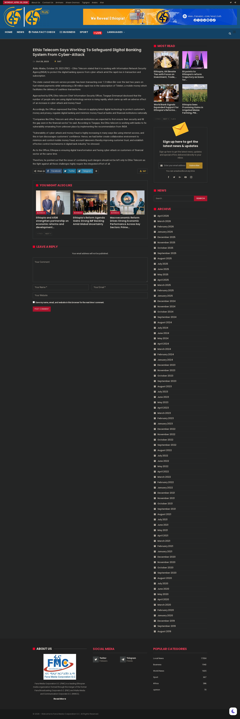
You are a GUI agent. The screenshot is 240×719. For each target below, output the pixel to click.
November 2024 (166, 306)
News (20, 32)
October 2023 (165, 375)
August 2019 (164, 631)
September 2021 (167, 508)
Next (48, 234)
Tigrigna (86, 2)
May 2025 (163, 274)
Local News (158, 658)
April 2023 (163, 407)
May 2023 (163, 402)
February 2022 (166, 482)
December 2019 (166, 620)
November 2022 (166, 434)
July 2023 (163, 391)
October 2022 (165, 439)
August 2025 (165, 258)
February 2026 (166, 226)
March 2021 (164, 540)
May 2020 (163, 594)
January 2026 (165, 231)
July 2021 (162, 519)
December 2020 (167, 556)
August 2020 (165, 578)
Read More (60, 698)
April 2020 (163, 599)
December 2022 (166, 429)
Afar (102, 2)
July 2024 (163, 327)
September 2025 (167, 253)
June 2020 (163, 588)
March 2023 (164, 412)
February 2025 (166, 290)
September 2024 (167, 317)
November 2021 (166, 498)
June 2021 (163, 524)
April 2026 (163, 215)
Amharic (59, 2)
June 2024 (163, 333)
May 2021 (163, 530)
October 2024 (165, 311)
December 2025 (166, 237)
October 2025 (165, 247)
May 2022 (163, 466)
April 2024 (163, 343)
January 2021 (165, 551)
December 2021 (166, 492)
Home (8, 32)
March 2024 (164, 349)
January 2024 (165, 359)
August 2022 (165, 450)
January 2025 (165, 295)
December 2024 (167, 301)
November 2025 (166, 242)
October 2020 (165, 567)
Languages (115, 32)
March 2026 (164, 221)
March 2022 (164, 476)
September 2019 (167, 626)
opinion (156, 690)
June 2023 (163, 397)
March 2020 (164, 604)
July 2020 (163, 583)
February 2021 (165, 546)
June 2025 (163, 269)
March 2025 (164, 285)
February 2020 (166, 610)
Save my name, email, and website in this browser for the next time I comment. (70, 302)
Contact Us (47, 2)
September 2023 (167, 381)
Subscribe (194, 165)
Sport (84, 32)
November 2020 (166, 562)
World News (158, 671)
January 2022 (165, 487)
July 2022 (163, 455)
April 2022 (163, 471)
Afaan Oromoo (73, 2)
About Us (36, 2)
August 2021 (164, 514)
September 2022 (167, 444)
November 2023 (166, 370)
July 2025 (163, 263)
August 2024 (165, 322)
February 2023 (166, 418)
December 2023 (166, 365)
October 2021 (165, 503)
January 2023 (165, 423)
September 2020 (167, 572)
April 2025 (163, 279)
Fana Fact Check (42, 32)
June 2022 (163, 460)
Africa (156, 683)
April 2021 (163, 535)
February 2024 (166, 354)
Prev (40, 234)
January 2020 (165, 615)
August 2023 (165, 386)
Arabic (95, 2)
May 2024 (163, 338)
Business (67, 32)
